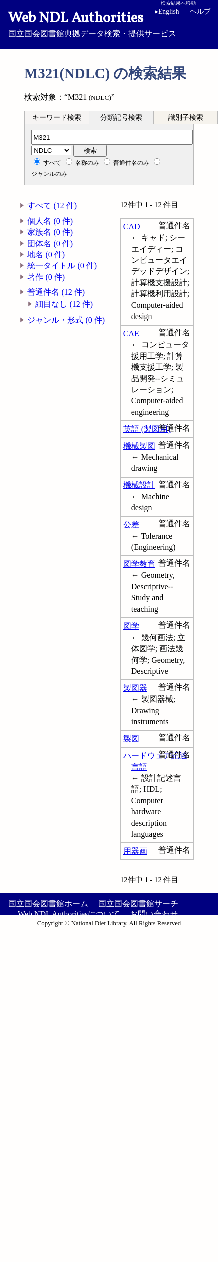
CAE (131, 333)
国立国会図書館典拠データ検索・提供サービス (109, 23)
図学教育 (139, 564)
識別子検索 (185, 117)
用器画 (135, 851)
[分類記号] (112, 137)
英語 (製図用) (147, 429)
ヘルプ (200, 11)
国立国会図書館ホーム (48, 903)
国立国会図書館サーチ (138, 903)
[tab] (56, 117)
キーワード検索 (56, 117)
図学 (131, 626)
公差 (131, 524)
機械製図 (139, 446)
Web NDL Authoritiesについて (69, 914)
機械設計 (139, 485)
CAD (131, 226)
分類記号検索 (121, 117)
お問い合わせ (154, 914)
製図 (131, 738)
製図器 (135, 688)
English (167, 11)
